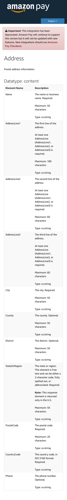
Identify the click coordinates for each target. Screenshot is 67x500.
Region (52, 21)
